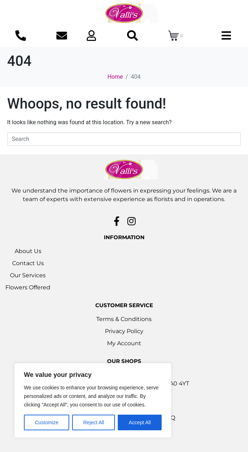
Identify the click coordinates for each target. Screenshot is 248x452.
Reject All (93, 422)
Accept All (140, 422)
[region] (92, 400)
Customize (47, 422)
